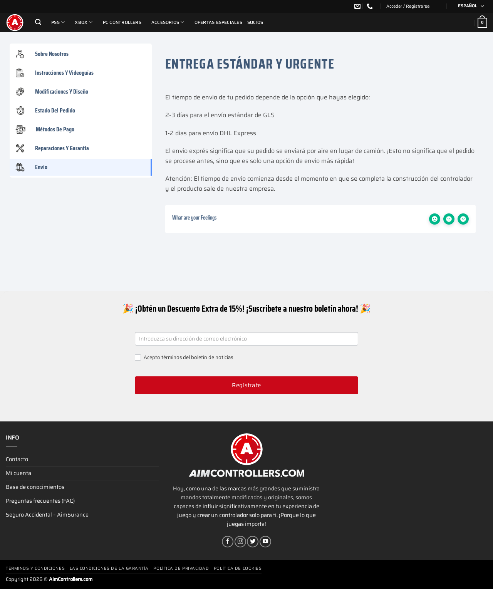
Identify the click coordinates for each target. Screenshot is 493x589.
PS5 (58, 22)
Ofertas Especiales (218, 22)
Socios (255, 22)
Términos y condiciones (35, 568)
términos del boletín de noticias (197, 357)
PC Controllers (122, 22)
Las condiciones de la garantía (109, 568)
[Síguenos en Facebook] (227, 541)
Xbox (83, 22)
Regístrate (246, 385)
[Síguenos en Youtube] (265, 541)
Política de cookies (238, 568)
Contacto (17, 459)
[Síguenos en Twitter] (252, 541)
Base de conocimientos (35, 487)
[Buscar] (38, 22)
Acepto (184, 357)
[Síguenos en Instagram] (240, 541)
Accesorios (167, 22)
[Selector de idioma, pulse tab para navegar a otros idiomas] (468, 6)
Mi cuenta (18, 473)
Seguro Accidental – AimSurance (47, 514)
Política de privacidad (181, 568)
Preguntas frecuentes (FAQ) (40, 501)
